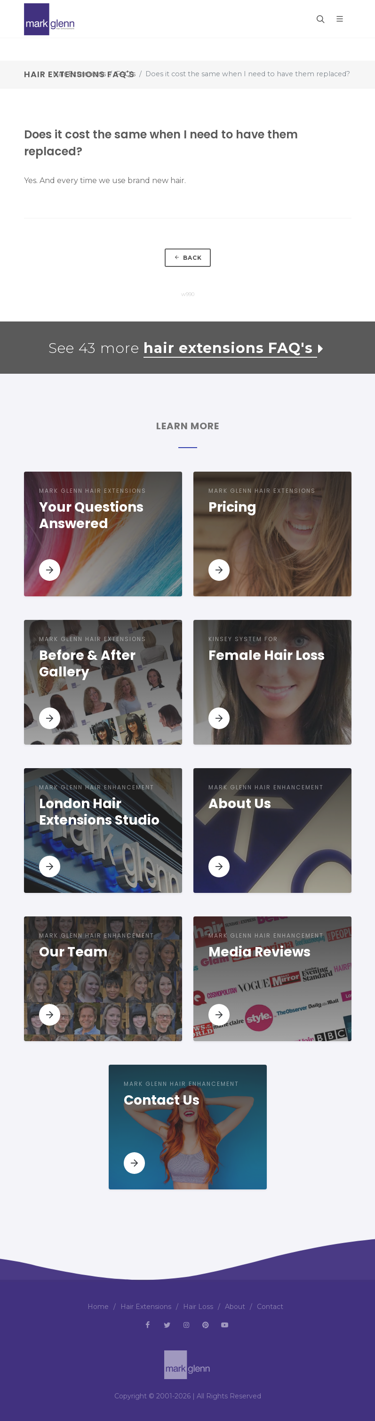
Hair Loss (198, 1306)
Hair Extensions (79, 74)
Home (98, 1306)
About (235, 1306)
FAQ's (126, 74)
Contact (270, 1306)
